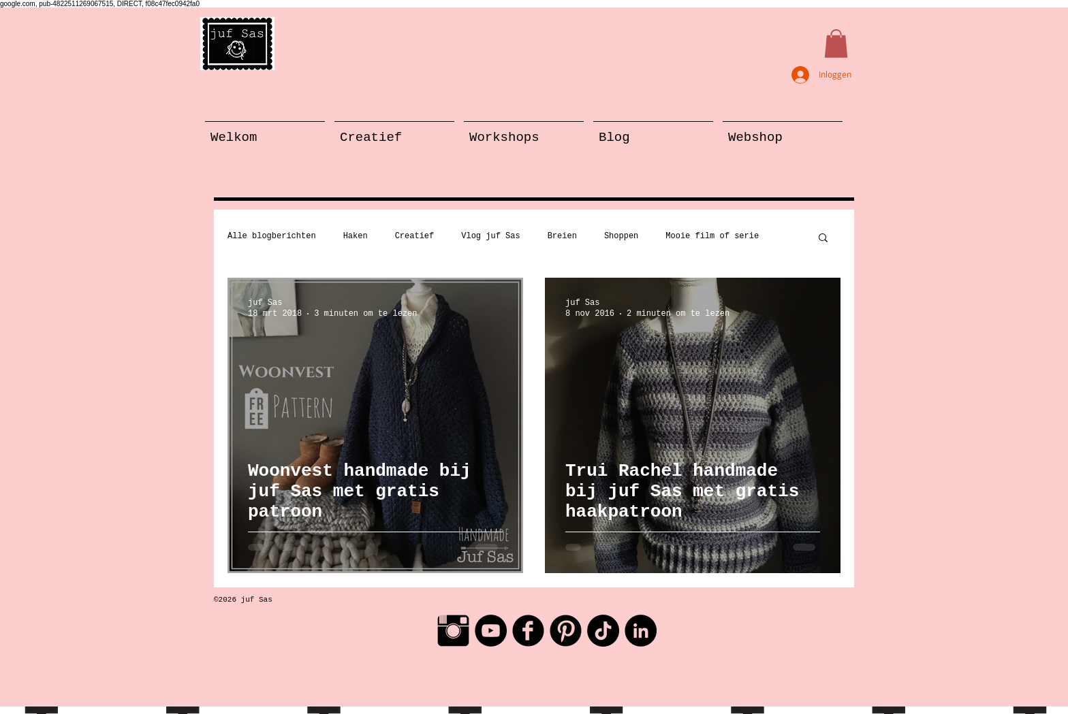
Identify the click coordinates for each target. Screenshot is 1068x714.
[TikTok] (603, 631)
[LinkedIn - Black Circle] (641, 631)
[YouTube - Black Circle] (491, 631)
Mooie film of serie (712, 236)
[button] (836, 43)
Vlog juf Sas (490, 236)
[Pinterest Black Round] (566, 631)
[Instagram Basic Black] (453, 631)
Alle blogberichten (271, 236)
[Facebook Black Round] (528, 631)
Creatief (415, 236)
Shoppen (621, 236)
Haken (355, 236)
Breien (562, 236)
